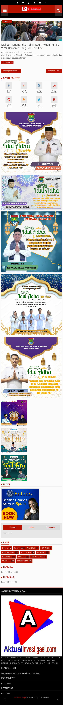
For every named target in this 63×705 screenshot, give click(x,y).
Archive (31, 527)
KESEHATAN (26, 552)
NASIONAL (6, 557)
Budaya (5, 548)
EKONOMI (31, 548)
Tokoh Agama (22, 561)
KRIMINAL (41, 552)
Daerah (16, 548)
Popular (13, 527)
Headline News (8, 552)
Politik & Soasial (37, 557)
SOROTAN (7, 21)
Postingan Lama (53, 71)
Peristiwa (21, 557)
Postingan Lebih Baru (11, 71)
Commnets (50, 527)
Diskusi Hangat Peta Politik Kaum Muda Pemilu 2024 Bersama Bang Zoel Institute (30, 46)
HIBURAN (45, 548)
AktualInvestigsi (20, 698)
